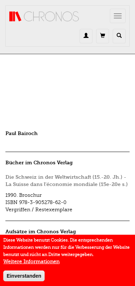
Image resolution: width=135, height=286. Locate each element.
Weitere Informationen (31, 264)
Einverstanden (23, 278)
